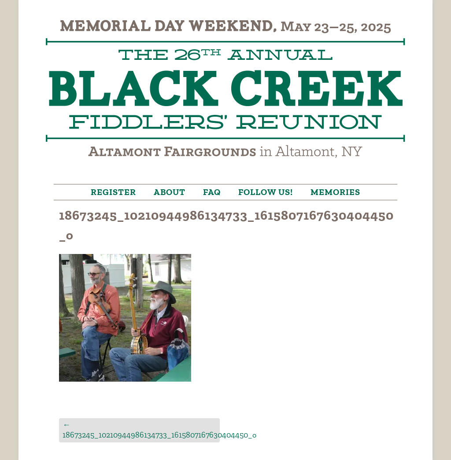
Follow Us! (265, 192)
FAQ (212, 192)
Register (113, 192)
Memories (335, 192)
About (169, 192)
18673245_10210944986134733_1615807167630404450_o (141, 430)
